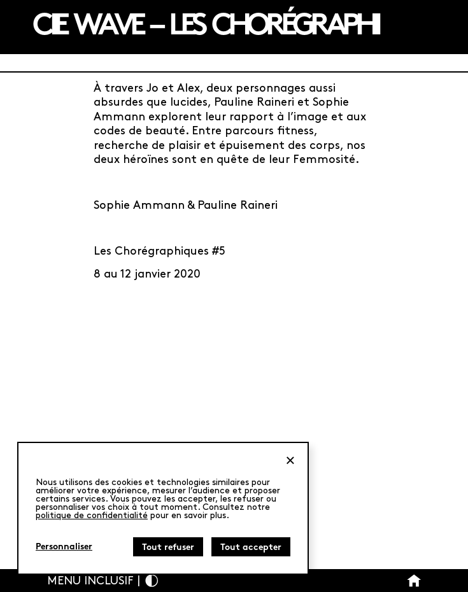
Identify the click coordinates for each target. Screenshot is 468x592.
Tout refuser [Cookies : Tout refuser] (168, 548)
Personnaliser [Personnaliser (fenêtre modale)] (64, 547)
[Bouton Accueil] (414, 581)
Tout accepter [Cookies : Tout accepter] (250, 548)
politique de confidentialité (92, 515)
